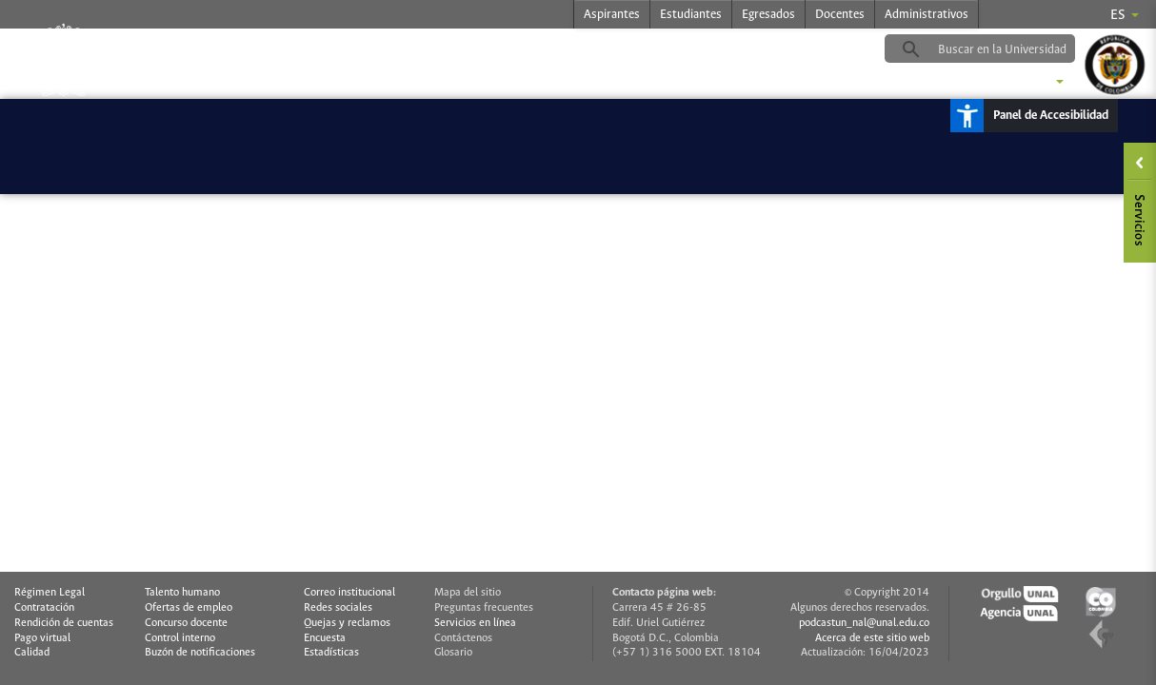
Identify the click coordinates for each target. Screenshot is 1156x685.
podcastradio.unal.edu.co (371, 48)
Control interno (180, 638)
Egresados (768, 15)
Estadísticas (331, 652)
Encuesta (325, 638)
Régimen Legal (49, 592)
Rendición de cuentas (63, 623)
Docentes (840, 15)
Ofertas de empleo (188, 608)
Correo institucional (349, 592)
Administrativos (926, 15)
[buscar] (1009, 49)
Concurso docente (186, 623)
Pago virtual (42, 638)
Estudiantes (691, 15)
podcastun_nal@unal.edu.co (864, 623)
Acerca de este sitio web (872, 638)
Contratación (44, 608)
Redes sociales (338, 608)
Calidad (32, 652)
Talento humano (182, 592)
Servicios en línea (475, 623)
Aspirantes (612, 15)
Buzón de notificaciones (200, 652)
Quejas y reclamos (347, 623)
